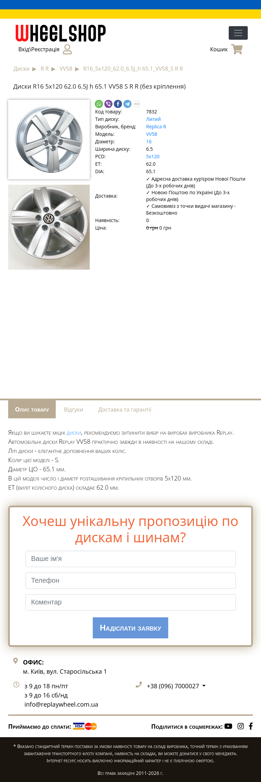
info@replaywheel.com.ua (61, 704)
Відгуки (73, 409)
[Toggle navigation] (238, 33)
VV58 (151, 134)
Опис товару (32, 409)
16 (149, 141)
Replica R (156, 126)
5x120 (152, 156)
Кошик (226, 49)
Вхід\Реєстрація (45, 49)
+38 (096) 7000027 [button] (174, 686)
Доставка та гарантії (124, 409)
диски (74, 432)
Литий (153, 119)
